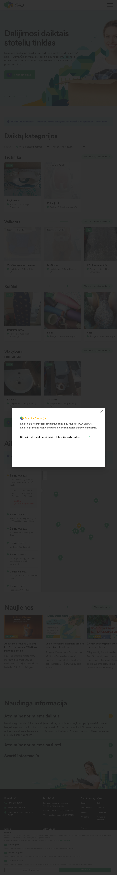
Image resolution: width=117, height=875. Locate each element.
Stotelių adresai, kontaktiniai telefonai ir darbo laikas (50, 436)
